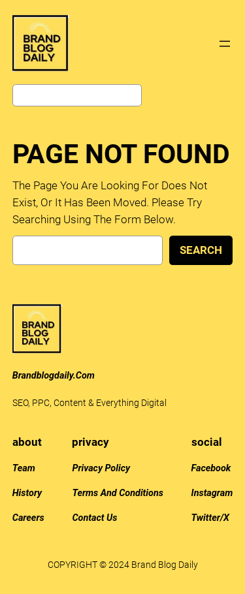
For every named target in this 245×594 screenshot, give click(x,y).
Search (201, 250)
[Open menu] (225, 44)
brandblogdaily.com (53, 375)
